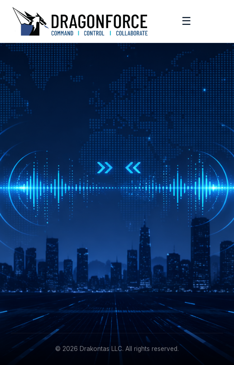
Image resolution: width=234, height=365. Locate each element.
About (20, 263)
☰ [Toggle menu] (186, 21)
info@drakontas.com (156, 263)
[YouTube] (81, 217)
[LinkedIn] (19, 217)
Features (137, 205)
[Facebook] (40, 217)
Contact (23, 305)
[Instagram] (60, 217)
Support (23, 291)
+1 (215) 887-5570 (152, 277)
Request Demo (147, 219)
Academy (25, 277)
